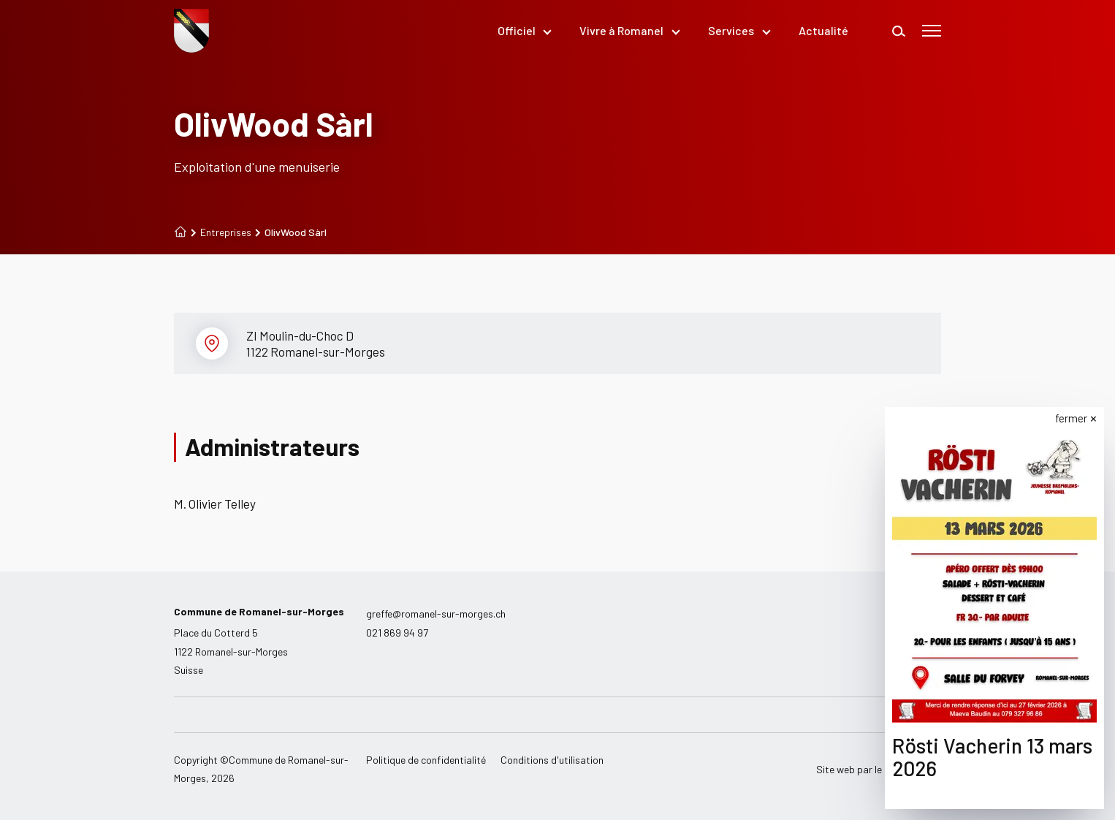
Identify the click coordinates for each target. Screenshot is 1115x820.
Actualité (823, 30)
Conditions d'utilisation (552, 759)
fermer (1071, 418)
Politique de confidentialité (426, 759)
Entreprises (221, 232)
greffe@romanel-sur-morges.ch (436, 613)
